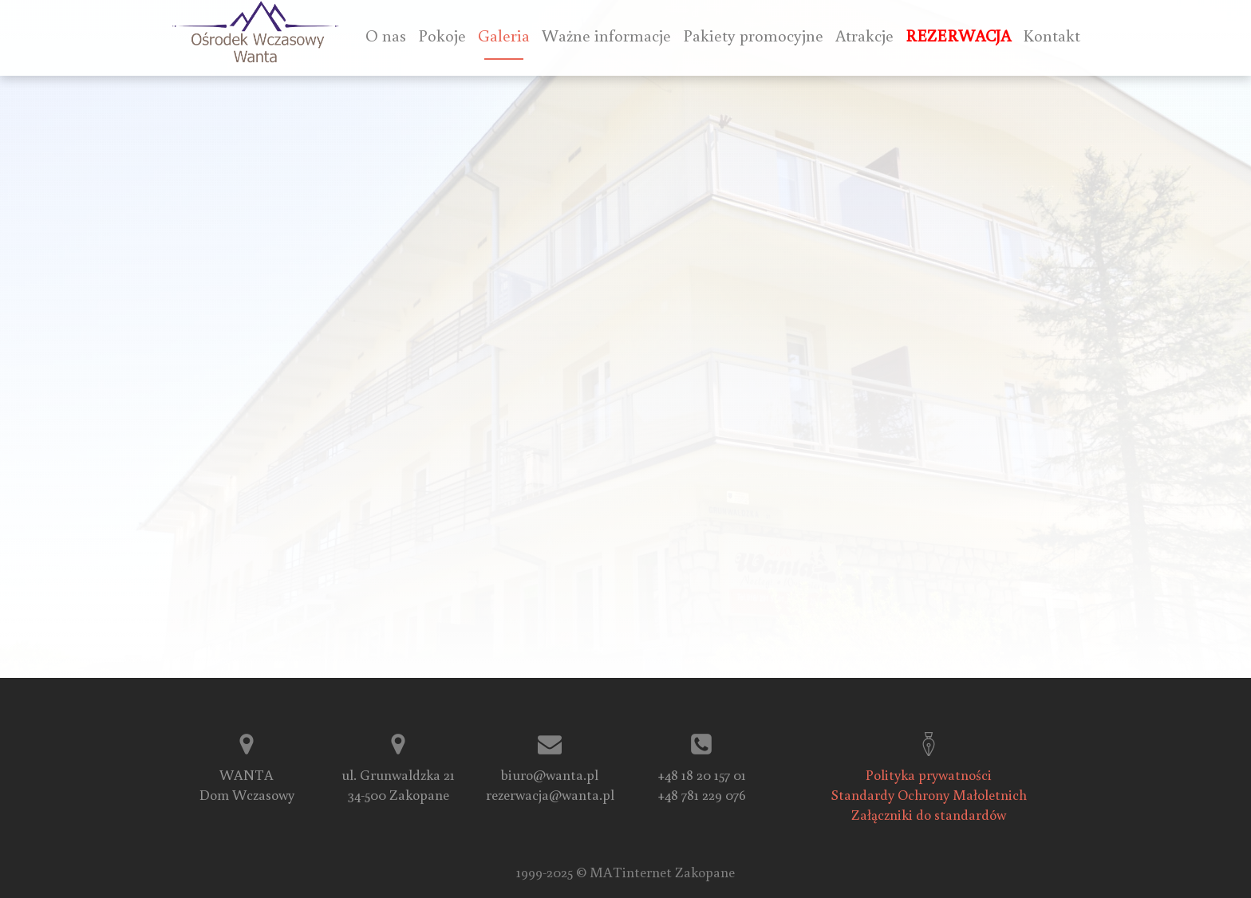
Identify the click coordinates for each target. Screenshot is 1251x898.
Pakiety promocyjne (753, 35)
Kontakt (1051, 35)
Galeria (504, 35)
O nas (385, 35)
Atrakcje (864, 35)
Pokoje (442, 35)
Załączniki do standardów (928, 814)
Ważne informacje (606, 35)
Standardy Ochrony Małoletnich (929, 794)
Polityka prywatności (929, 774)
